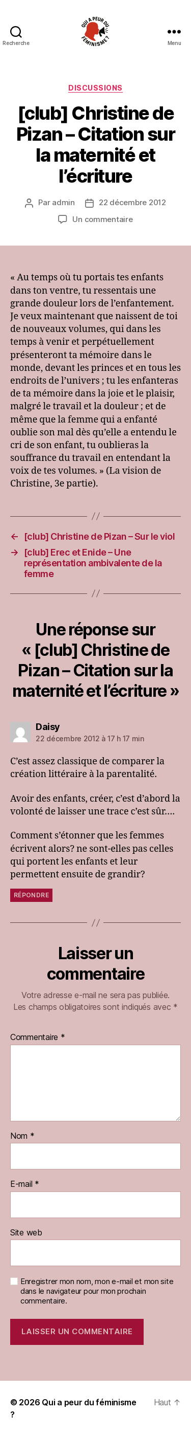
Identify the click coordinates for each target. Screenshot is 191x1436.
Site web (26, 1233)
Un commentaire (102, 219)
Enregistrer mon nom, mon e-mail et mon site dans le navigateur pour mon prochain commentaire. (96, 1291)
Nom (22, 1136)
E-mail (24, 1184)
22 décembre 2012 (132, 202)
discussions (95, 87)
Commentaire (37, 1037)
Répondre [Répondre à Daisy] (31, 895)
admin (63, 202)
